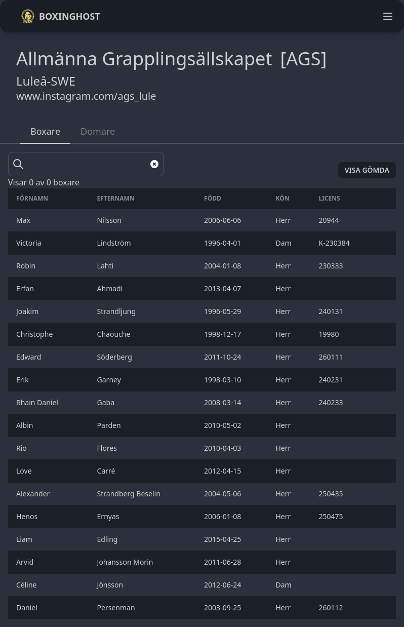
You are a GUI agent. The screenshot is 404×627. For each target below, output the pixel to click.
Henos (27, 516)
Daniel (27, 607)
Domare (97, 131)
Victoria (29, 243)
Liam (25, 539)
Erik (24, 379)
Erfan (26, 288)
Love (24, 471)
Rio (22, 448)
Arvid (25, 562)
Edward (29, 357)
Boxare (45, 131)
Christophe (35, 334)
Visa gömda (367, 170)
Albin (26, 425)
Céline (27, 585)
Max (24, 220)
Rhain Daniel (38, 402)
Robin (26, 265)
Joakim (28, 311)
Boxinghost (60, 16)
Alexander (35, 493)
